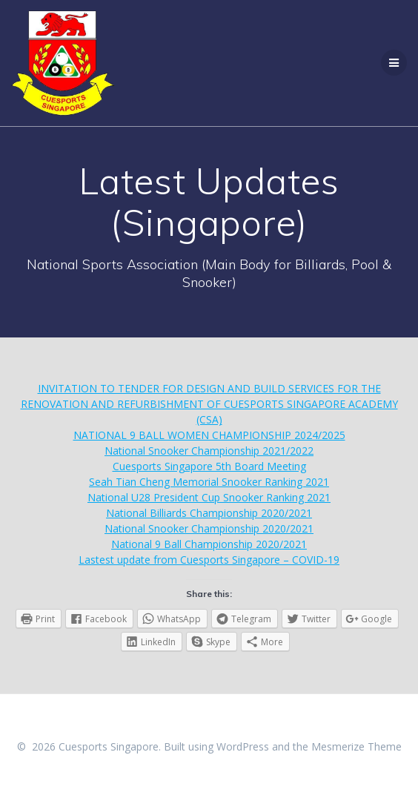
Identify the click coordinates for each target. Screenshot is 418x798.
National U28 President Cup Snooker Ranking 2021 (209, 497)
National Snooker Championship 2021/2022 (209, 450)
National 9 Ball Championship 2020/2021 (209, 544)
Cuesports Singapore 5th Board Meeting (209, 466)
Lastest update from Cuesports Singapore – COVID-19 (209, 560)
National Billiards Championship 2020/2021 (209, 513)
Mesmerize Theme (356, 746)
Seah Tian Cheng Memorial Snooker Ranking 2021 (209, 482)
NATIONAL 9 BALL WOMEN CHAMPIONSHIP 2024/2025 (209, 435)
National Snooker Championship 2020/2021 (209, 528)
